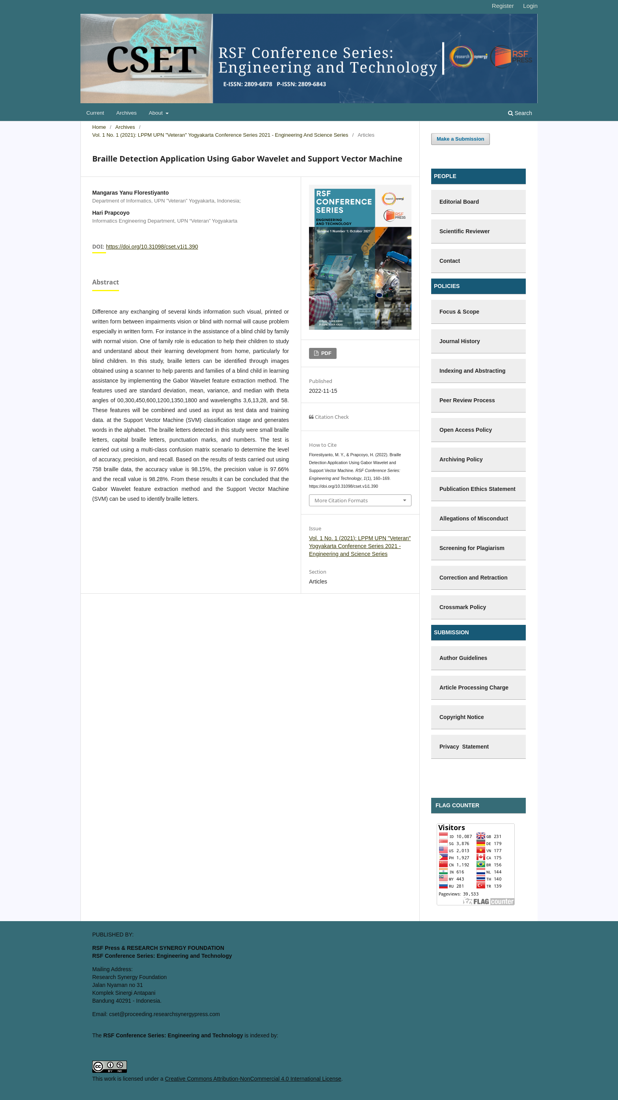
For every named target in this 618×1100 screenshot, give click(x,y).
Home (99, 127)
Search (520, 113)
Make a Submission (460, 139)
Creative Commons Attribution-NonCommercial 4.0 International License (253, 1079)
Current (95, 113)
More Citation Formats (341, 500)
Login (530, 5)
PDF (325, 353)
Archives (126, 113)
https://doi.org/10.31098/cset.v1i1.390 (152, 246)
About (156, 113)
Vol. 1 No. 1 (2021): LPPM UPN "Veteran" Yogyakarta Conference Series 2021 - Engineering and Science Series (220, 135)
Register (503, 5)
